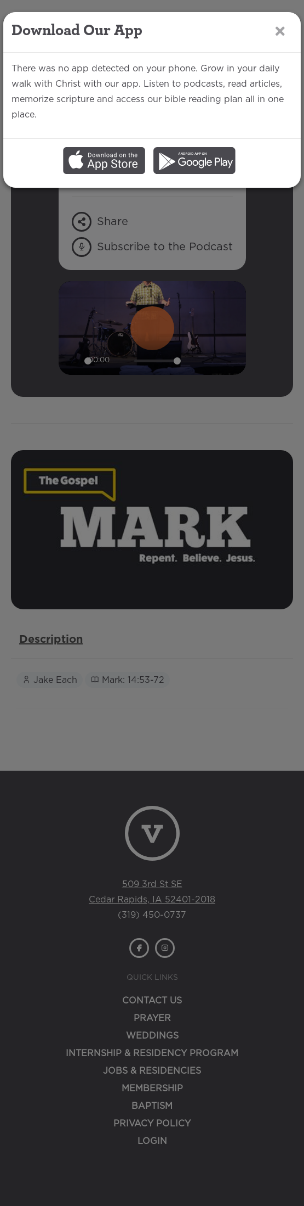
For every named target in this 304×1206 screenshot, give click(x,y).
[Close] (280, 31)
